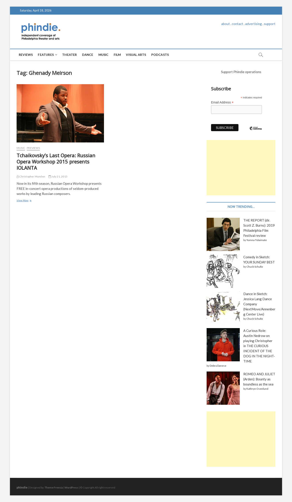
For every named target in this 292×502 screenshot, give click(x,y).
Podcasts (160, 54)
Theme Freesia (54, 487)
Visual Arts (136, 54)
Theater (69, 54)
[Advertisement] (241, 167)
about (225, 24)
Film (117, 54)
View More (24, 200)
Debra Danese (218, 365)
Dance (87, 54)
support (269, 24)
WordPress (71, 487)
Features (46, 54)
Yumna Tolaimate (256, 240)
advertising (253, 24)
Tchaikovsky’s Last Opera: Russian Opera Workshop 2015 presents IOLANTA (56, 161)
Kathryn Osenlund (257, 388)
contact (237, 24)
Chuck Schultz (254, 266)
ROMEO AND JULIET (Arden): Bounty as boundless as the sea (259, 379)
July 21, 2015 (57, 176)
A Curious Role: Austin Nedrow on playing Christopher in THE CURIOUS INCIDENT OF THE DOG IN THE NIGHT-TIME (259, 346)
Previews (33, 148)
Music (103, 54)
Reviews (26, 54)
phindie (22, 487)
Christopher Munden (31, 176)
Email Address (222, 102)
